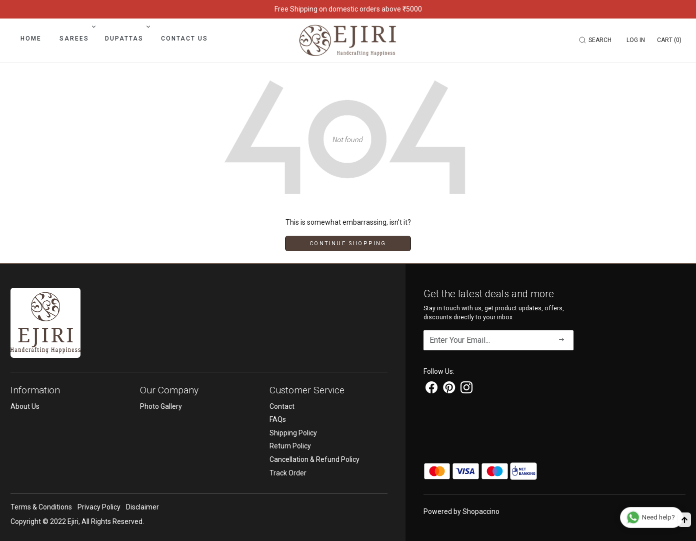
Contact (282, 406)
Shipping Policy (293, 433)
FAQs (278, 419)
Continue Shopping (348, 243)
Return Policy (290, 446)
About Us (25, 406)
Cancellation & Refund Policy (315, 459)
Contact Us (184, 38)
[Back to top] (684, 519)
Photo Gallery (161, 406)
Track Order (288, 473)
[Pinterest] (449, 389)
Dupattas (126, 38)
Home (31, 38)
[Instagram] (466, 389)
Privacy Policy (99, 507)
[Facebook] (432, 389)
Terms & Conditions (41, 507)
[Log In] (635, 40)
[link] (596, 40)
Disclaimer (142, 507)
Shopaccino (481, 511)
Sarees (77, 38)
